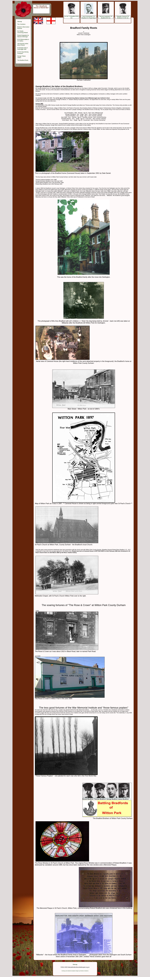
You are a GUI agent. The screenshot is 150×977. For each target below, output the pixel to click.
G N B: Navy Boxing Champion (22, 52)
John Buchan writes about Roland (22, 44)
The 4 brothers (21, 24)
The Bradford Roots (22, 60)
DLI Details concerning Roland (22, 31)
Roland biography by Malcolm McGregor (23, 36)
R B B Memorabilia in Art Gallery (23, 40)
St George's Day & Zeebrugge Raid (22, 48)
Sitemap (19, 21)
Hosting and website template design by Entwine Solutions (75, 970)
